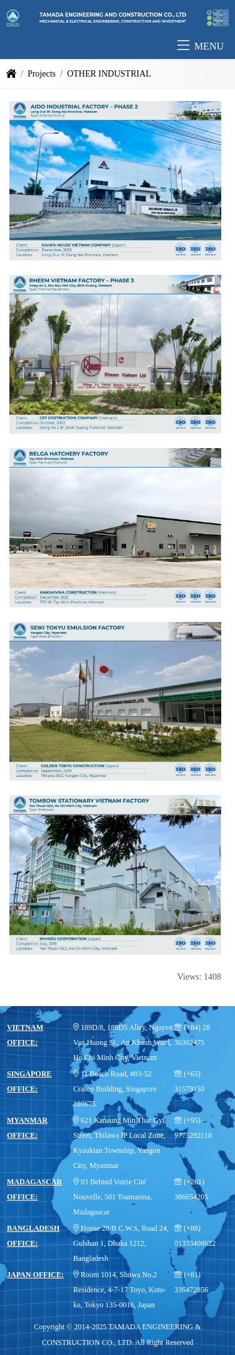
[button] (183, 46)
